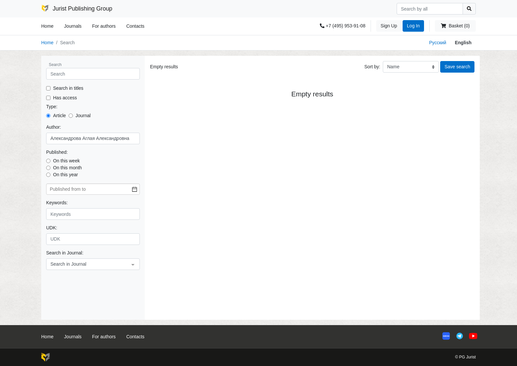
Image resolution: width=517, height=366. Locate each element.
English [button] (463, 42)
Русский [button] (437, 42)
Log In (413, 25)
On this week (66, 160)
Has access (65, 97)
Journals (72, 26)
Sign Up (388, 25)
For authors (104, 26)
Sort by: (372, 66)
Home (47, 26)
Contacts (135, 26)
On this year (65, 174)
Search (55, 64)
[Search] (430, 9)
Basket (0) (455, 25)
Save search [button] (457, 66)
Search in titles (68, 88)
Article (59, 115)
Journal (83, 115)
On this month (67, 167)
